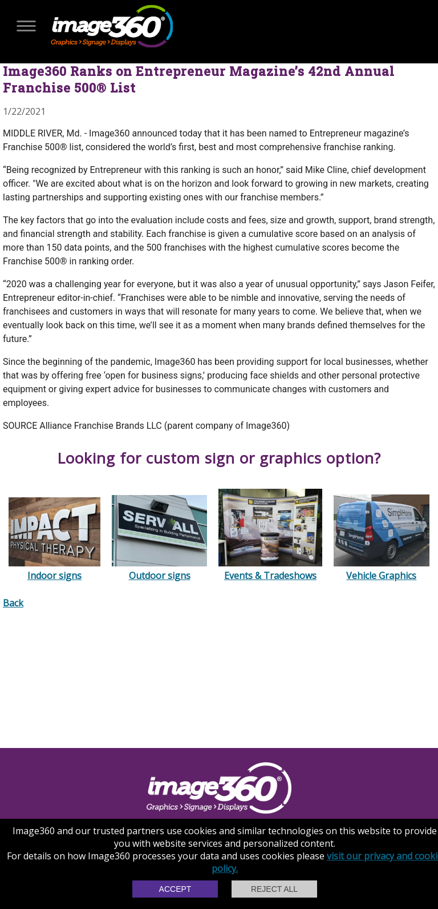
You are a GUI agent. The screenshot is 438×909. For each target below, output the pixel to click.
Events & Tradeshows (270, 569)
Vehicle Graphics (381, 569)
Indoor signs (54, 569)
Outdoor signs (159, 569)
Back (13, 603)
